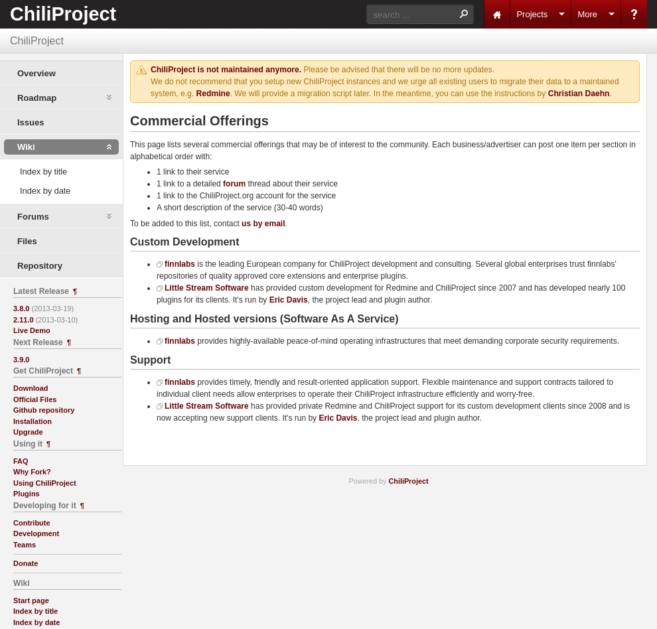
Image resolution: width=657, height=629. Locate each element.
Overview (36, 73)
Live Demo (31, 330)
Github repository (43, 410)
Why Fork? (32, 472)
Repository (39, 266)
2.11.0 (23, 320)
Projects (532, 14)
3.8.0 (21, 309)
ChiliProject (63, 14)
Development (36, 533)
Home (497, 14)
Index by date (45, 191)
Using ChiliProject (44, 483)
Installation (32, 421)
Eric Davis (288, 300)
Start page (31, 600)
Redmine (213, 93)
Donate (25, 563)
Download (30, 388)
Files (27, 241)
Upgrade (28, 432)
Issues (30, 122)
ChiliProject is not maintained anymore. (226, 69)
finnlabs (180, 264)
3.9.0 (21, 360)
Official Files (34, 399)
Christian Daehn (579, 93)
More (587, 14)
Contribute (31, 523)
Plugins (26, 494)
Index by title (43, 171)
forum (234, 183)
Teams (24, 545)
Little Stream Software (207, 288)
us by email (263, 223)
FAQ (21, 461)
